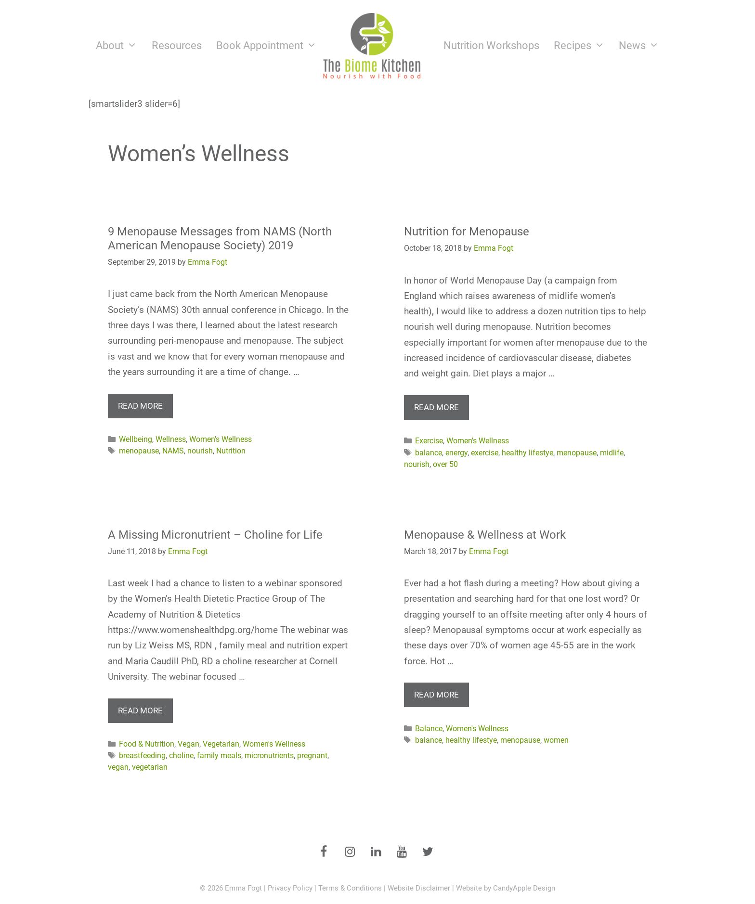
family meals (219, 755)
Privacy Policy (290, 888)
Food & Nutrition (146, 744)
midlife (612, 452)
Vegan (188, 744)
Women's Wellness (220, 439)
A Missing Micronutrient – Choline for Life (215, 535)
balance (428, 452)
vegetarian (150, 767)
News (642, 45)
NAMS (173, 450)
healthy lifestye (527, 452)
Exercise (429, 440)
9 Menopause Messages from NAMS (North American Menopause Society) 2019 (220, 238)
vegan (118, 767)
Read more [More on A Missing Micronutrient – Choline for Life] (140, 710)
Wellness (171, 439)
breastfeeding (142, 755)
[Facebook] (323, 852)
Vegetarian (221, 744)
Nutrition (231, 450)
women (556, 740)
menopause (139, 450)
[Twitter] (428, 852)
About (120, 45)
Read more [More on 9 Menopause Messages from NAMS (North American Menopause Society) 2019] (140, 406)
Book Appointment (270, 45)
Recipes (583, 45)
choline (181, 755)
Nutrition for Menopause (466, 231)
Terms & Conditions (350, 888)
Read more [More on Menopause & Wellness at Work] (436, 694)
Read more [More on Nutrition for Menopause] (436, 407)
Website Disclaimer (419, 888)
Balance (429, 728)
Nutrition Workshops (491, 45)
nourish (200, 450)
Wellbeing (135, 439)
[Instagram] (349, 852)
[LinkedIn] (375, 852)
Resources (177, 45)
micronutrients (269, 755)
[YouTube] (402, 852)
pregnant (312, 755)
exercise (484, 452)
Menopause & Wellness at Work (485, 535)
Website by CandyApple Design (505, 888)
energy (456, 452)
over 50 (445, 464)
